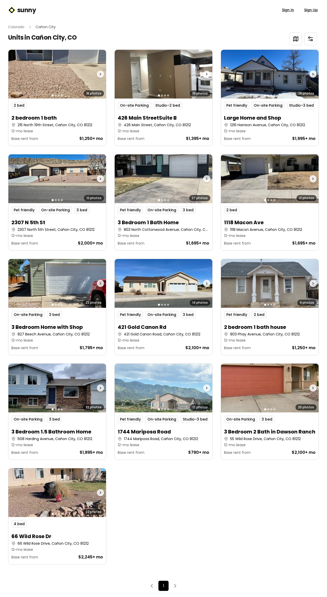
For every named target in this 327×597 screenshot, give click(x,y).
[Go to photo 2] (56, 95)
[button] (57, 98)
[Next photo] (94, 74)
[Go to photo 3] (59, 95)
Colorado (16, 26)
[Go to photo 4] (62, 95)
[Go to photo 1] (53, 95)
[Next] (175, 586)
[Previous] (152, 586)
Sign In (288, 9)
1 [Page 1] (163, 586)
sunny (22, 10)
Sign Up (311, 9)
